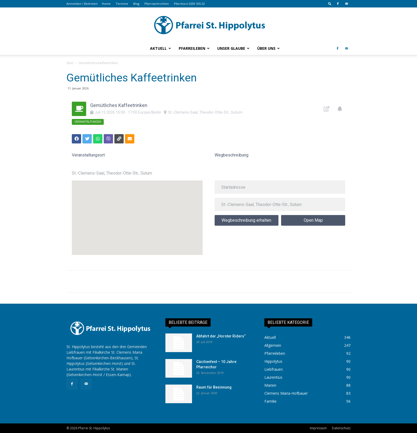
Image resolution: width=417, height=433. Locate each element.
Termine (122, 4)
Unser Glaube (233, 48)
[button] (330, 4)
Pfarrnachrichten (156, 4)
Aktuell (160, 48)
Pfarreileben (194, 48)
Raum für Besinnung (214, 387)
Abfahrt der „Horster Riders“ (221, 336)
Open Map (313, 220)
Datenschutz (341, 428)
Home (106, 4)
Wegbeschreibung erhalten (246, 220)
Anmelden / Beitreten (82, 4)
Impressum (318, 428)
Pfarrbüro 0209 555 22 (189, 4)
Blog (136, 4)
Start (69, 63)
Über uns (268, 48)
